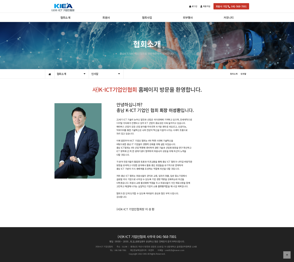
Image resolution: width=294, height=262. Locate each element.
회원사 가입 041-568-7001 (231, 6)
